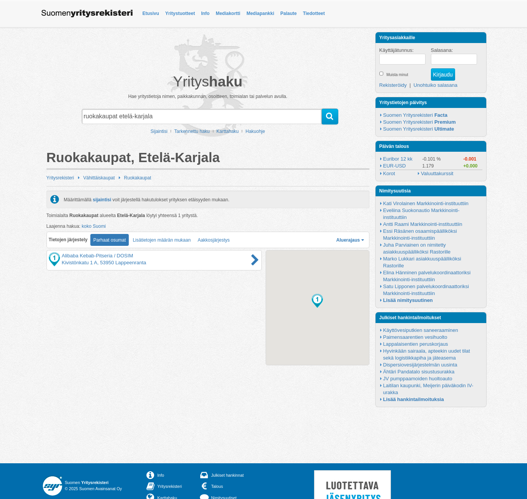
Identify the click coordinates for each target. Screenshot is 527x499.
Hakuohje (255, 131)
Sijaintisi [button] (159, 131)
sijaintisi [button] (102, 199)
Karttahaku (227, 131)
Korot (389, 173)
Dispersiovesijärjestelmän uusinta (420, 365)
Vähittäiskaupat (99, 178)
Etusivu (151, 13)
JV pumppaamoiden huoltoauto (417, 378)
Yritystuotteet (180, 13)
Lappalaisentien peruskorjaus (415, 344)
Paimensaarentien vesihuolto (415, 337)
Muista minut (397, 75)
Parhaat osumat (109, 240)
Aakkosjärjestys (213, 240)
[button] (317, 301)
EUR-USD (394, 166)
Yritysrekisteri (60, 178)
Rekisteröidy (393, 85)
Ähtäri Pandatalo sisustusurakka (419, 372)
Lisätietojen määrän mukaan (162, 240)
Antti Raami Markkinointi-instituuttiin (422, 224)
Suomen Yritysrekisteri (415, 115)
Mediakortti (228, 13)
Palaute (288, 13)
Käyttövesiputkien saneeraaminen (420, 330)
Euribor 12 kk (398, 159)
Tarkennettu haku (191, 131)
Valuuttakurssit (437, 173)
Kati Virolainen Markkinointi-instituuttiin (426, 203)
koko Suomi (94, 226)
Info (205, 13)
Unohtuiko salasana (435, 85)
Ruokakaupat (137, 178)
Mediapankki (260, 13)
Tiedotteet (314, 13)
